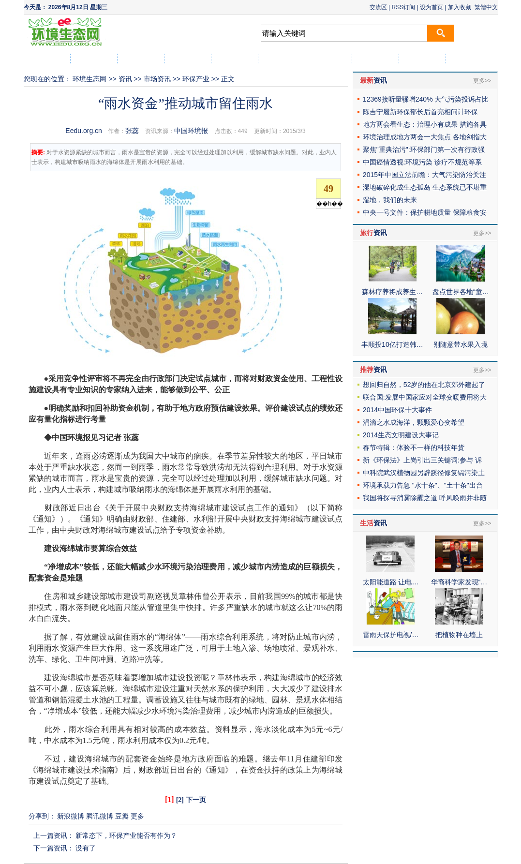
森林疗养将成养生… (392, 292)
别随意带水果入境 (460, 344)
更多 (137, 816)
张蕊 (132, 130)
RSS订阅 (404, 7)
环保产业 (195, 79)
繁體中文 (486, 7)
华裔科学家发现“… (459, 582)
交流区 (378, 7)
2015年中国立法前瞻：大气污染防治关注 (424, 175)
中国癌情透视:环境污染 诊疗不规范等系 (422, 162)
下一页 (196, 800)
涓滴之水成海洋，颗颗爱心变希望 (413, 422)
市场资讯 (157, 79)
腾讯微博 (99, 816)
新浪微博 (70, 816)
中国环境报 (191, 130)
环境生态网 (89, 79)
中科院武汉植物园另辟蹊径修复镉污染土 (424, 473)
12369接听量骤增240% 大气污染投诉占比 (426, 99)
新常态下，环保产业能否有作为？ (126, 835)
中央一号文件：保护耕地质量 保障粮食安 (425, 212)
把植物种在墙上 (459, 635)
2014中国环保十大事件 (397, 410)
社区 (469, 58)
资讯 (125, 79)
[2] (180, 800)
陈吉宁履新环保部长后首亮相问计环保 (420, 112)
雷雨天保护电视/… (391, 635)
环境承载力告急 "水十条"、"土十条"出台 (423, 485)
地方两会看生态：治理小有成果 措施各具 (425, 124)
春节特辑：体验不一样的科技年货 (413, 447)
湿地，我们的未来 (390, 200)
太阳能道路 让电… (391, 582)
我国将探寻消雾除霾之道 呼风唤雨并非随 (425, 498)
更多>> (482, 80)
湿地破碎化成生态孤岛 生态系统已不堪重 (425, 187)
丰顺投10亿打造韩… (392, 344)
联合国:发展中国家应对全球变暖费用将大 (425, 397)
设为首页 (431, 7)
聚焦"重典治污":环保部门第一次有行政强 (424, 149)
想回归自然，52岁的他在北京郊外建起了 (424, 384)
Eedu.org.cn (83, 130)
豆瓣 (122, 816)
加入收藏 (459, 7)
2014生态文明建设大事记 (401, 435)
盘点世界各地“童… (460, 292)
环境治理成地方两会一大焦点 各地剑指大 (425, 137)
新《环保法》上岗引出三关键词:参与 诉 (422, 460)
